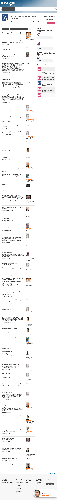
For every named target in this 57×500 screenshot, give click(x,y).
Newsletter (28, 480)
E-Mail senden (45, 495)
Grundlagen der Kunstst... (18, 489)
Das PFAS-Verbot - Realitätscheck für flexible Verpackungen (48, 73)
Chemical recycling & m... (19, 483)
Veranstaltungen (9, 9)
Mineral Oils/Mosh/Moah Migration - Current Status (48, 94)
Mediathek (35, 9)
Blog (3, 486)
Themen (22, 9)
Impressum (4, 479)
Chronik (4, 488)
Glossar (38, 485)
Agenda (12, 28)
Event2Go (47, 9)
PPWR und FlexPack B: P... (19, 486)
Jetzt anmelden (50, 484)
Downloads (39, 479)
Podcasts (38, 482)
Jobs (3, 485)
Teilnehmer (25, 28)
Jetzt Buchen (51, 23)
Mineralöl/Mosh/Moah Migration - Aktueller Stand (48, 68)
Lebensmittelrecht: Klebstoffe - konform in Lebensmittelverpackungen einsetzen (48, 89)
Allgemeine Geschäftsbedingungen (7, 481)
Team (18, 28)
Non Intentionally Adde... (19, 492)
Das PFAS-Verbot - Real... (19, 480)
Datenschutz (5, 483)
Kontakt (28, 482)
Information (5, 28)
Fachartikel (39, 480)
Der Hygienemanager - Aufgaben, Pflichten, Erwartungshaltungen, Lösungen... (47, 83)
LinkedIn (28, 479)
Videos (37, 483)
